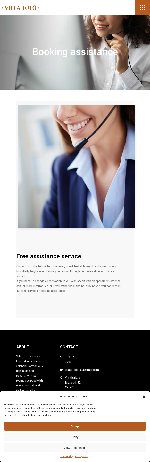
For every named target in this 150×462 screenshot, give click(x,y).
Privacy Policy (81, 456)
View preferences (75, 447)
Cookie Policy (66, 456)
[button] (144, 397)
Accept (75, 426)
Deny (74, 437)
